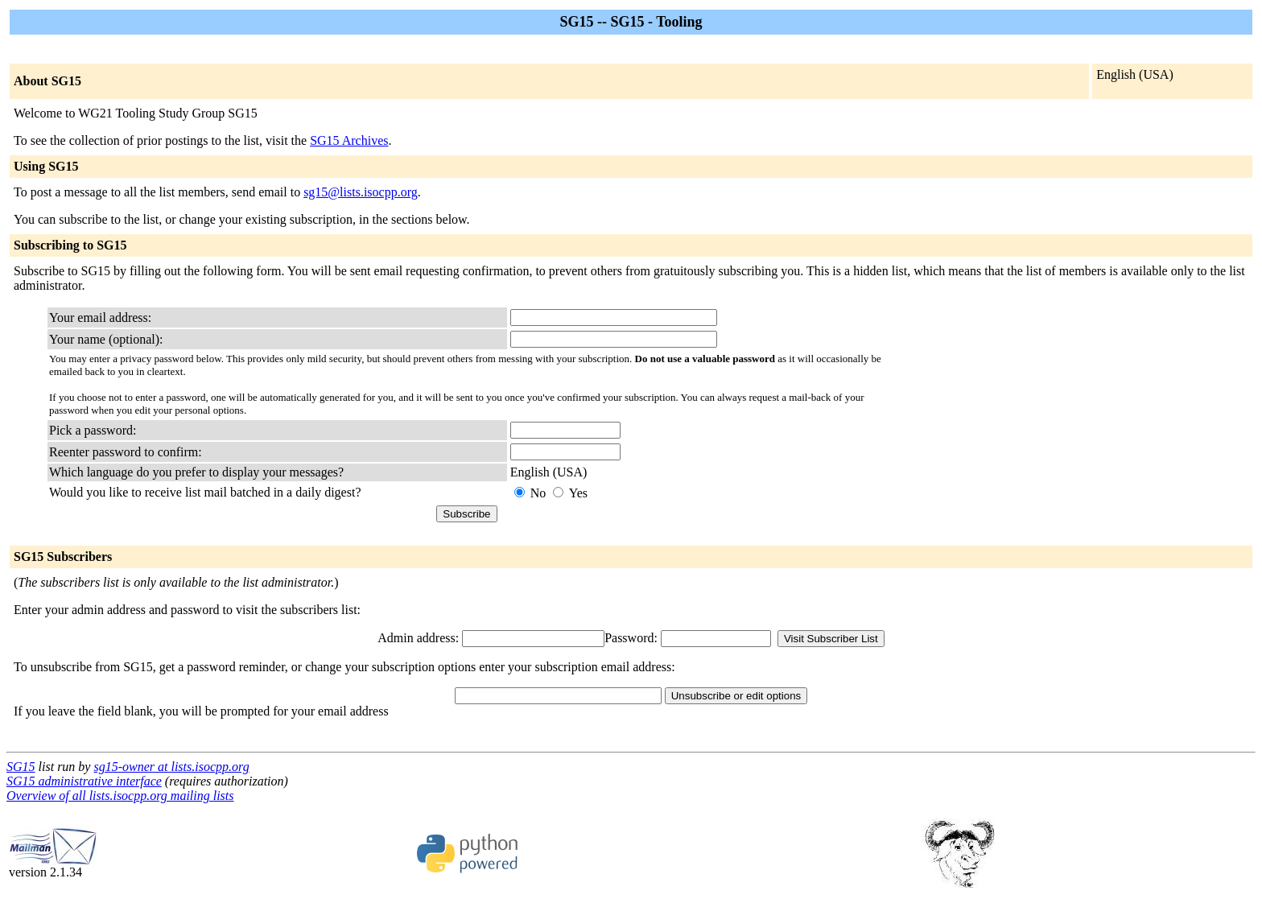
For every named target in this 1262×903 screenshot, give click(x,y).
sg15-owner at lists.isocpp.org (171, 766)
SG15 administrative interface (84, 781)
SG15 (20, 766)
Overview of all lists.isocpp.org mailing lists (120, 795)
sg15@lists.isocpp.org (360, 192)
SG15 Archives (349, 140)
